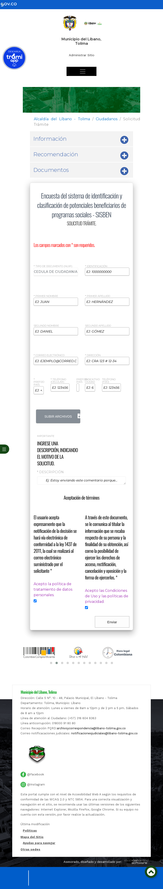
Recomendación (80, 155)
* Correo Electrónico (49, 355)
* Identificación (96, 266)
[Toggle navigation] (82, 71)
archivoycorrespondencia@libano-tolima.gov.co (91, 728)
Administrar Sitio (81, 55)
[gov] (11, 4)
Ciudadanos (106, 119)
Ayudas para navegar (39, 843)
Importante (45, 436)
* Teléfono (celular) (58, 381)
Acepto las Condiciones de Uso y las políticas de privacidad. (106, 596)
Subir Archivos (62, 416)
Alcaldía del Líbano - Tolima (62, 119)
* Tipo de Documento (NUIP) (53, 266)
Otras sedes (30, 849)
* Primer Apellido (97, 296)
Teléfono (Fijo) (109, 381)
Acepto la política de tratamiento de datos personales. (53, 589)
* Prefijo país (39, 382)
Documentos (80, 171)
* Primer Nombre (46, 296)
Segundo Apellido (98, 325)
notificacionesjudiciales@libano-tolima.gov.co (104, 733)
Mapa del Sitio (32, 837)
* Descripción (50, 472)
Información (80, 140)
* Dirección (93, 355)
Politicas (30, 831)
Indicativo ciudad (92, 381)
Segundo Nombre (46, 325)
